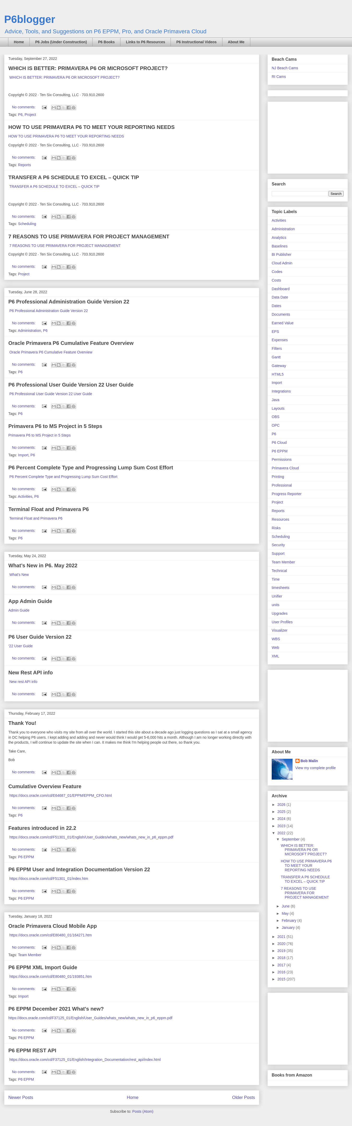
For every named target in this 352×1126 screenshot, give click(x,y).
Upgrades (280, 613)
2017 (282, 965)
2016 (282, 972)
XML (275, 656)
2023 (282, 826)
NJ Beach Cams (285, 68)
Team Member (29, 955)
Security (278, 545)
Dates (276, 306)
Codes (277, 272)
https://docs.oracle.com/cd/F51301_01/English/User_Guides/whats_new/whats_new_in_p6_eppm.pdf (91, 837)
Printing (278, 477)
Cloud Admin (282, 263)
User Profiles (282, 622)
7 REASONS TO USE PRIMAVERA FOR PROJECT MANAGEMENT (88, 236)
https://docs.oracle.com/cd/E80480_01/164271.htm (50, 935)
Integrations (281, 391)
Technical (279, 571)
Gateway (279, 366)
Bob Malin (309, 761)
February (289, 920)
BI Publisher (281, 254)
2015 (282, 979)
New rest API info (23, 682)
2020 (282, 944)
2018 (282, 958)
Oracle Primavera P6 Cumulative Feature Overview (70, 343)
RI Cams (279, 76)
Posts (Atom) (142, 1111)
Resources (280, 519)
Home (19, 42)
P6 (20, 115)
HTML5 (278, 374)
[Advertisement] (304, 136)
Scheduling (27, 224)
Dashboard (281, 289)
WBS (276, 639)
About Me (236, 42)
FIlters (277, 348)
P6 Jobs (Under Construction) (61, 42)
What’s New (19, 575)
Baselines (280, 246)
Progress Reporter (286, 494)
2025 (282, 812)
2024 (282, 819)
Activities (25, 496)
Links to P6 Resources (145, 42)
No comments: (24, 107)
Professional (282, 485)
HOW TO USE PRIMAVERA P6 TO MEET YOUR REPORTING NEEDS (91, 127)
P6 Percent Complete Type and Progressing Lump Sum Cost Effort (90, 467)
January (289, 927)
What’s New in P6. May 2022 (42, 565)
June (286, 906)
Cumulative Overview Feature (44, 786)
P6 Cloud (279, 442)
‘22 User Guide (21, 646)
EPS (275, 331)
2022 (282, 833)
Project (30, 115)
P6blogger (29, 19)
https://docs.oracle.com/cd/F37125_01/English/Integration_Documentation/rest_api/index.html (85, 1059)
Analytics (279, 237)
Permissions (282, 459)
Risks (276, 528)
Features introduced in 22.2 (42, 828)
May (285, 913)
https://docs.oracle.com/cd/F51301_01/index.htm (48, 878)
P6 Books (106, 42)
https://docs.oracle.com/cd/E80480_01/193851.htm (50, 976)
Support (278, 553)
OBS (276, 417)
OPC (276, 425)
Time (276, 579)
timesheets (280, 588)
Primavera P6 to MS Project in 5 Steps (55, 426)
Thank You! (22, 723)
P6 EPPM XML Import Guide (42, 967)
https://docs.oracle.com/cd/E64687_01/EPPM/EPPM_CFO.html (60, 795)
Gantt (276, 357)
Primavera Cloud (285, 468)
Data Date (280, 297)
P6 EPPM (26, 857)
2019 (282, 951)
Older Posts (243, 1097)
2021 (282, 937)
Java (276, 400)
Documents (281, 314)
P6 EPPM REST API (32, 1050)
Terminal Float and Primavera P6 (48, 509)
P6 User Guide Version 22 (39, 637)
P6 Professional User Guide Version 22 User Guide (70, 385)
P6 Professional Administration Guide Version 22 (68, 301)
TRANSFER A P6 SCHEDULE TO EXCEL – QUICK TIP (73, 177)
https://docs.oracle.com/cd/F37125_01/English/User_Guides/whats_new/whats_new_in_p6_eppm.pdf (90, 1018)
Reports (24, 165)
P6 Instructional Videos (196, 42)
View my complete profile (315, 768)
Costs (276, 280)
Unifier (277, 596)
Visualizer (279, 630)
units (276, 605)
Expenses (280, 340)
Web (275, 647)
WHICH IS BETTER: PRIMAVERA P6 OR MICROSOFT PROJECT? (88, 68)
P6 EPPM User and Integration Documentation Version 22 (79, 869)
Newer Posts (20, 1097)
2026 (282, 804)
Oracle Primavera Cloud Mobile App (52, 926)
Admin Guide (19, 610)
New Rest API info (30, 672)
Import (23, 455)
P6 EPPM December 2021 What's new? (56, 1009)
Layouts (278, 408)
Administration (29, 330)
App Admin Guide (30, 601)
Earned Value (283, 323)
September (291, 839)
